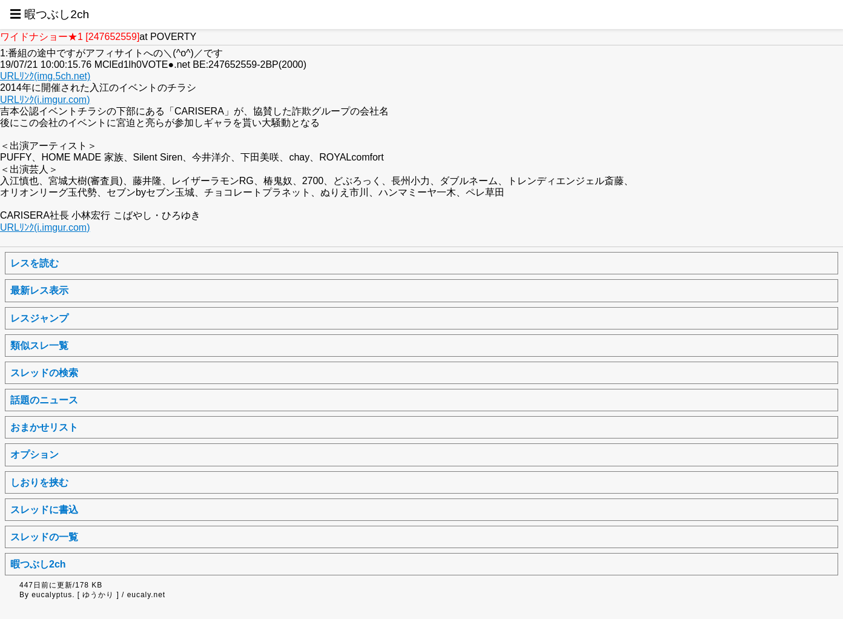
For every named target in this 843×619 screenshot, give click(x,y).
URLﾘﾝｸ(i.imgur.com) (45, 99)
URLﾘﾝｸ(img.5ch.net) (45, 76)
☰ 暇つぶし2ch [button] (49, 14)
